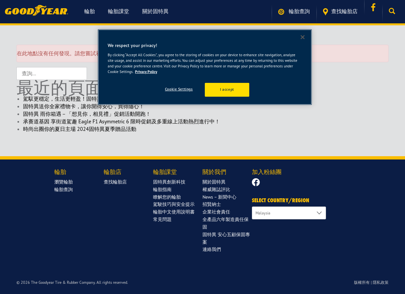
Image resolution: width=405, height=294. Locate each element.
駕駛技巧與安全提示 (174, 204)
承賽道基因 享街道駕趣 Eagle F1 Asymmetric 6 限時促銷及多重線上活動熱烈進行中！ (121, 121)
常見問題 (162, 219)
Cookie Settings (179, 89)
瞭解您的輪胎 (167, 197)
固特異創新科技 (169, 181)
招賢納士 (211, 204)
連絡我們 (211, 249)
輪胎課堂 (118, 11)
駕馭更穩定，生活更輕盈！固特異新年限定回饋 (78, 98)
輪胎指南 (162, 189)
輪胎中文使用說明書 (174, 211)
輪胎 (89, 11)
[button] (393, 11)
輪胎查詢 (294, 11)
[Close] (302, 37)
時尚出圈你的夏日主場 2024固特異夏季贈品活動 (79, 129)
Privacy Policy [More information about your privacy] (146, 71)
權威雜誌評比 (216, 189)
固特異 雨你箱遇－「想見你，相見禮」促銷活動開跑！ (87, 113)
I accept (227, 89)
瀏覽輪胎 (63, 181)
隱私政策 (381, 282)
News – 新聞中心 (219, 197)
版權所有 (362, 282)
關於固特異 (155, 11)
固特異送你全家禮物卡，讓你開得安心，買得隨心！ (83, 106)
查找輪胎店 (340, 11)
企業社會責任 (216, 211)
